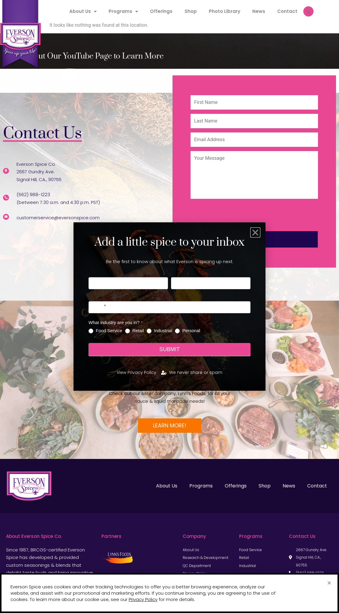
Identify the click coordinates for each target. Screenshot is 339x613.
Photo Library (224, 11)
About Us (83, 11)
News (258, 11)
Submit (169, 349)
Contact (287, 11)
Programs (123, 11)
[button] (329, 583)
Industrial (159, 330)
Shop (190, 11)
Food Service (105, 330)
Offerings (161, 11)
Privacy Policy (143, 599)
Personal (187, 330)
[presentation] (236, 217)
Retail (134, 330)
